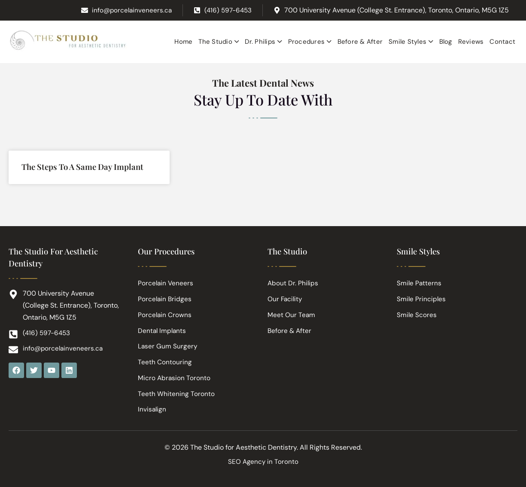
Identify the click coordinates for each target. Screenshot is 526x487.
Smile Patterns (419, 278)
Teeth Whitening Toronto (176, 392)
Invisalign (152, 409)
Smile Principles (422, 294)
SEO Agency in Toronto (263, 461)
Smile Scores (417, 311)
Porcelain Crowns (165, 311)
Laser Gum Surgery (168, 343)
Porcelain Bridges (165, 294)
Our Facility (286, 294)
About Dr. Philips (293, 278)
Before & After (290, 327)
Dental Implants (163, 327)
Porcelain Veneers (166, 278)
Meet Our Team (292, 311)
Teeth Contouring (165, 360)
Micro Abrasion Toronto (174, 376)
